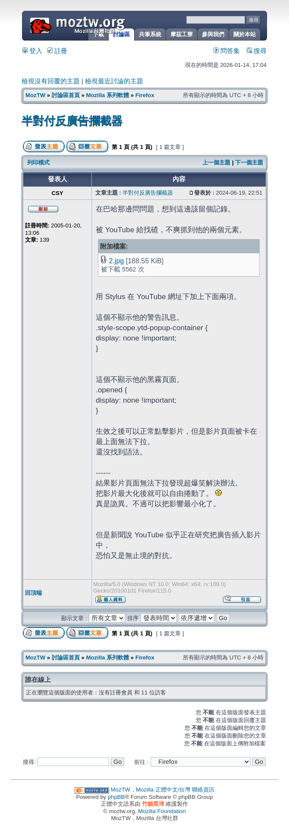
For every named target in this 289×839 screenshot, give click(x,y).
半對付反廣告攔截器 (72, 121)
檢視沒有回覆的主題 (51, 81)
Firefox (144, 95)
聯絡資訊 (203, 789)
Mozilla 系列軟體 (107, 95)
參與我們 (213, 34)
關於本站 (244, 34)
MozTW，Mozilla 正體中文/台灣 (151, 789)
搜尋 (257, 50)
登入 (32, 50)
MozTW (98, 25)
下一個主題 (249, 162)
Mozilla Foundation (162, 811)
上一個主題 (216, 162)
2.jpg (116, 261)
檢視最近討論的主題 (114, 81)
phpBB (116, 797)
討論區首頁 (66, 95)
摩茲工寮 (181, 34)
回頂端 (33, 593)
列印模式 (38, 162)
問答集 (227, 50)
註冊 (57, 50)
